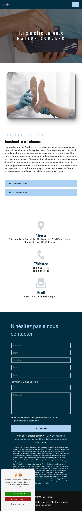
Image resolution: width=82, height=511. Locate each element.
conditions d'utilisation (46, 435)
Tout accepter (17, 494)
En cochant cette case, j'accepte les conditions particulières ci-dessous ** (36, 415)
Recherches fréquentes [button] (41, 496)
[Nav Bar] (75, 4)
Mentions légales (59, 502)
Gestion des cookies (41, 505)
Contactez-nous (18, 192)
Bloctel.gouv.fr (56, 477)
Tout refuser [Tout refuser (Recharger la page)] (18, 499)
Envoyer (44, 424)
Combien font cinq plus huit (24, 378)
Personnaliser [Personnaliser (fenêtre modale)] (17, 504)
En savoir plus (17, 183)
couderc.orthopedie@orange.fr (41, 292)
